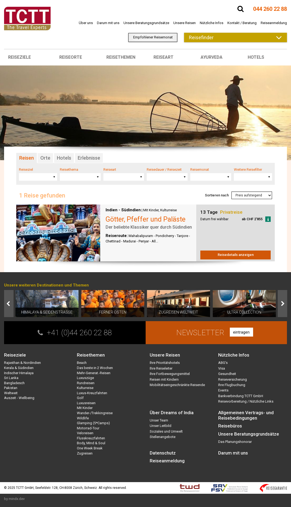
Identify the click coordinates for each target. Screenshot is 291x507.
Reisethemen (120, 57)
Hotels (256, 57)
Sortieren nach (217, 195)
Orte (45, 158)
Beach (82, 363)
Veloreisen (85, 433)
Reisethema (69, 169)
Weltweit (11, 393)
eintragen (241, 332)
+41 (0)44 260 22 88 (79, 332)
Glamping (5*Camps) (93, 423)
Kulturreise (168, 210)
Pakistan (10, 388)
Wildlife (83, 418)
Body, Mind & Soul (91, 443)
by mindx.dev (14, 499)
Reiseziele (19, 57)
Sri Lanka (11, 378)
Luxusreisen (86, 403)
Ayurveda (212, 57)
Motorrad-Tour (88, 428)
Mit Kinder (151, 210)
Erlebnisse (89, 158)
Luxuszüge (85, 378)
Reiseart (163, 57)
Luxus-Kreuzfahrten (92, 393)
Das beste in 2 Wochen (95, 368)
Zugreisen (85, 453)
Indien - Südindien (123, 210)
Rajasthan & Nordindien (22, 363)
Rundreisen (85, 383)
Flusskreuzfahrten (91, 438)
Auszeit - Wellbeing (19, 398)
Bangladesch (14, 383)
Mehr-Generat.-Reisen (93, 373)
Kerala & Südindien (19, 368)
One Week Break (90, 448)
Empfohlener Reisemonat (153, 37)
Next (282, 303)
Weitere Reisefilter (248, 169)
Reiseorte (70, 57)
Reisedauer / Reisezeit (164, 169)
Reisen (26, 158)
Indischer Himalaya (19, 373)
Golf (80, 398)
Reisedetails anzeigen (236, 255)
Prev (9, 303)
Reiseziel (26, 169)
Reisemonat (199, 169)
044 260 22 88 (270, 9)
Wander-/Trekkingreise (95, 413)
